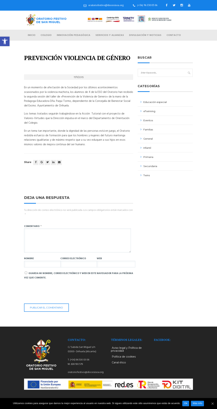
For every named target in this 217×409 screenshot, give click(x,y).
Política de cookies (124, 356)
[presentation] (52, 293)
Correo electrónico (73, 258)
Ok (185, 403)
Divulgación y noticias (145, 35)
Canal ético (119, 362)
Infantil (147, 147)
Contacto (174, 35)
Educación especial (155, 102)
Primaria (148, 157)
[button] (5, 41)
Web (99, 258)
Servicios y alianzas (109, 35)
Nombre (29, 258)
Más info (197, 403)
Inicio (31, 35)
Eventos (148, 120)
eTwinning (149, 111)
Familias (148, 129)
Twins (146, 175)
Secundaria (150, 166)
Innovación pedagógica (73, 35)
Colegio (46, 35)
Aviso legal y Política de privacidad (126, 349)
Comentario (32, 226)
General (148, 138)
